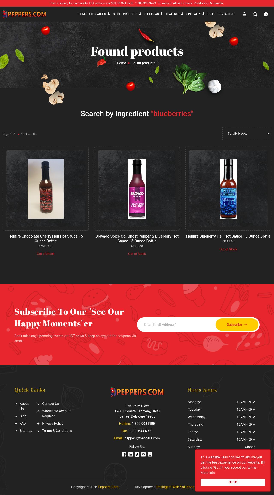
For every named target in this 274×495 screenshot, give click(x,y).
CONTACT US (226, 14)
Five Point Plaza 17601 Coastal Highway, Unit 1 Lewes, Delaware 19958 (137, 411)
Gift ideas (151, 14)
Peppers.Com (108, 487)
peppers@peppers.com (142, 438)
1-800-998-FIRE (143, 424)
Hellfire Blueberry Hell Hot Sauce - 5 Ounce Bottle (228, 236)
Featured (172, 14)
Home (82, 14)
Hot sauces (97, 14)
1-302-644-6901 (141, 431)
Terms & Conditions (57, 431)
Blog (211, 14)
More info (208, 473)
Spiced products (125, 14)
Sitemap (26, 431)
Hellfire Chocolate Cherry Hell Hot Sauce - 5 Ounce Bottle (45, 238)
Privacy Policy (52, 423)
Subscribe (236, 324)
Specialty (193, 14)
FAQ (23, 423)
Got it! (233, 482)
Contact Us (50, 404)
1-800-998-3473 (145, 3)
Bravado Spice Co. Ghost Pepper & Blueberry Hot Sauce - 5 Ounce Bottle (137, 238)
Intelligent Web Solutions (175, 487)
